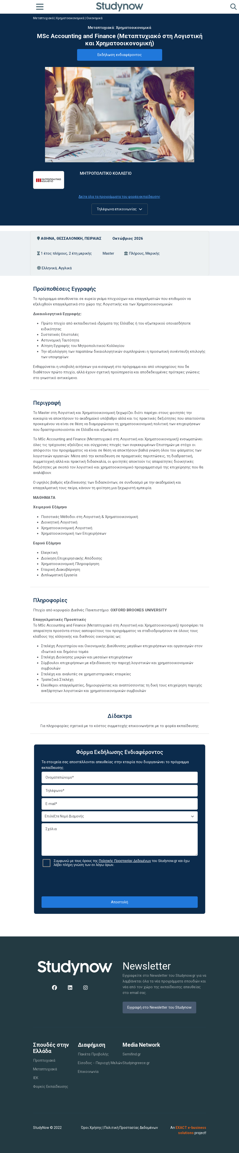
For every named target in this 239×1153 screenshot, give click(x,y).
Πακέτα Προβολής (93, 1054)
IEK (35, 1078)
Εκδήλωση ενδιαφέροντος (119, 55)
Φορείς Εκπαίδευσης (50, 1086)
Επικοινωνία (88, 1071)
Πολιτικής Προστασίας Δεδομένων (125, 861)
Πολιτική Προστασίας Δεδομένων (131, 1128)
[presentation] (119, 881)
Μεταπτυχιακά (43, 18)
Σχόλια (120, 839)
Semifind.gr (132, 1054)
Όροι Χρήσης (91, 1128)
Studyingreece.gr (136, 1063)
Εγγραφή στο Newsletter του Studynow (159, 1007)
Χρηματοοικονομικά (70, 18)
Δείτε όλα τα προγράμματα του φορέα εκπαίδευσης (119, 197)
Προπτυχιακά (44, 1060)
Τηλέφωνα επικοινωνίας (119, 209)
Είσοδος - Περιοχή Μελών (100, 1063)
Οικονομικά (94, 18)
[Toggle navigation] (40, 6)
